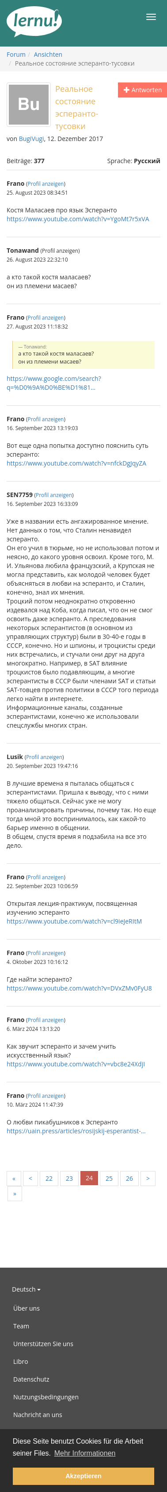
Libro (20, 1361)
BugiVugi (31, 138)
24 (89, 1178)
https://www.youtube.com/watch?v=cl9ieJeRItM (74, 921)
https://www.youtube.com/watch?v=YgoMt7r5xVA (78, 219)
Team (21, 1326)
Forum (16, 54)
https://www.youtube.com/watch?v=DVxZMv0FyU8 (79, 988)
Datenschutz (31, 1379)
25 (109, 1178)
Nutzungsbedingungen (46, 1397)
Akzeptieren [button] (83, 1476)
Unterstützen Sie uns (43, 1343)
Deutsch (26, 1289)
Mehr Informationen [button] (85, 1453)
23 (69, 1178)
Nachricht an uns (37, 1414)
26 (129, 1178)
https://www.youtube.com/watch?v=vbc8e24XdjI (76, 1064)
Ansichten (48, 54)
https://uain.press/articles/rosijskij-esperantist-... (76, 1131)
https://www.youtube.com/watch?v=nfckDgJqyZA (76, 463)
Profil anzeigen (46, 183)
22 (49, 1178)
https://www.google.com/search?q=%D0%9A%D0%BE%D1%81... (54, 383)
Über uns (26, 1308)
